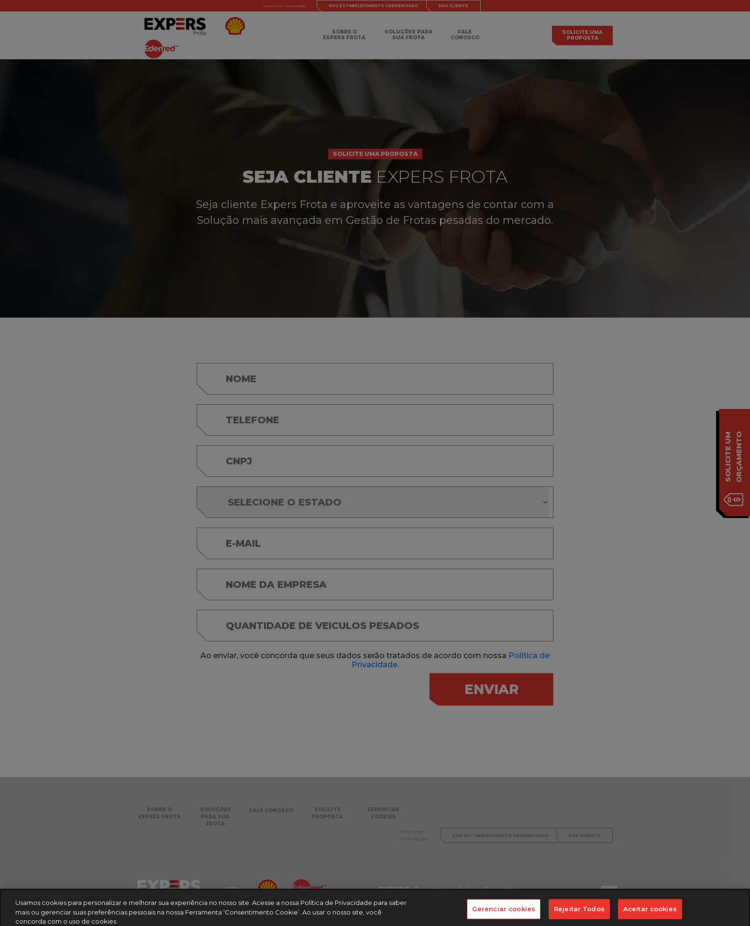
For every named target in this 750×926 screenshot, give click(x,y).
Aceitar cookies (650, 912)
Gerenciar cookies (503, 912)
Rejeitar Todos (579, 912)
